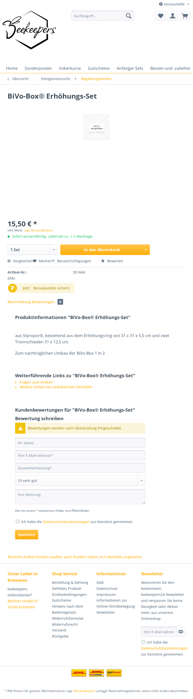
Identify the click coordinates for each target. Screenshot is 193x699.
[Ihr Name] (80, 443)
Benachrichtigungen (72, 261)
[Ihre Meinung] (80, 496)
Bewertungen (47, 301)
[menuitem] (102, 18)
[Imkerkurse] (69, 68)
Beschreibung (19, 301)
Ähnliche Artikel (21, 556)
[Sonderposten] (38, 68)
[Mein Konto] (173, 16)
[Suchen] (128, 16)
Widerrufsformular (68, 618)
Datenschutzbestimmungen (66, 521)
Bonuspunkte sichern (51, 288)
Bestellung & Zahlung (70, 582)
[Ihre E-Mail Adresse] (159, 632)
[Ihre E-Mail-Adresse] (80, 455)
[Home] (12, 68)
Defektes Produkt (66, 588)
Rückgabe (60, 636)
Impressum (106, 594)
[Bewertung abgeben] (80, 480)
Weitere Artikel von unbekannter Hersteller (53, 387)
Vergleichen (20, 261)
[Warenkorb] (185, 16)
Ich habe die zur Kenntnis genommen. (77, 521)
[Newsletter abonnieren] (180, 632)
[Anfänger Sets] (130, 68)
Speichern (26, 534)
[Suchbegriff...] (102, 16)
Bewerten (112, 261)
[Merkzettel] (160, 16)
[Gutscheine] (98, 68)
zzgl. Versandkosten (38, 230)
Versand (59, 630)
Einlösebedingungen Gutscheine (69, 597)
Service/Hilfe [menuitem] (172, 4)
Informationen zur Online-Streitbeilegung (115, 603)
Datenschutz (107, 588)
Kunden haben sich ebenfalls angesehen (107, 556)
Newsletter (105, 612)
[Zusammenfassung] (80, 468)
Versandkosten (84, 691)
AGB (100, 582)
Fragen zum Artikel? (34, 382)
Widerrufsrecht (65, 624)
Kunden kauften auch (53, 556)
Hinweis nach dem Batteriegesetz (67, 609)
